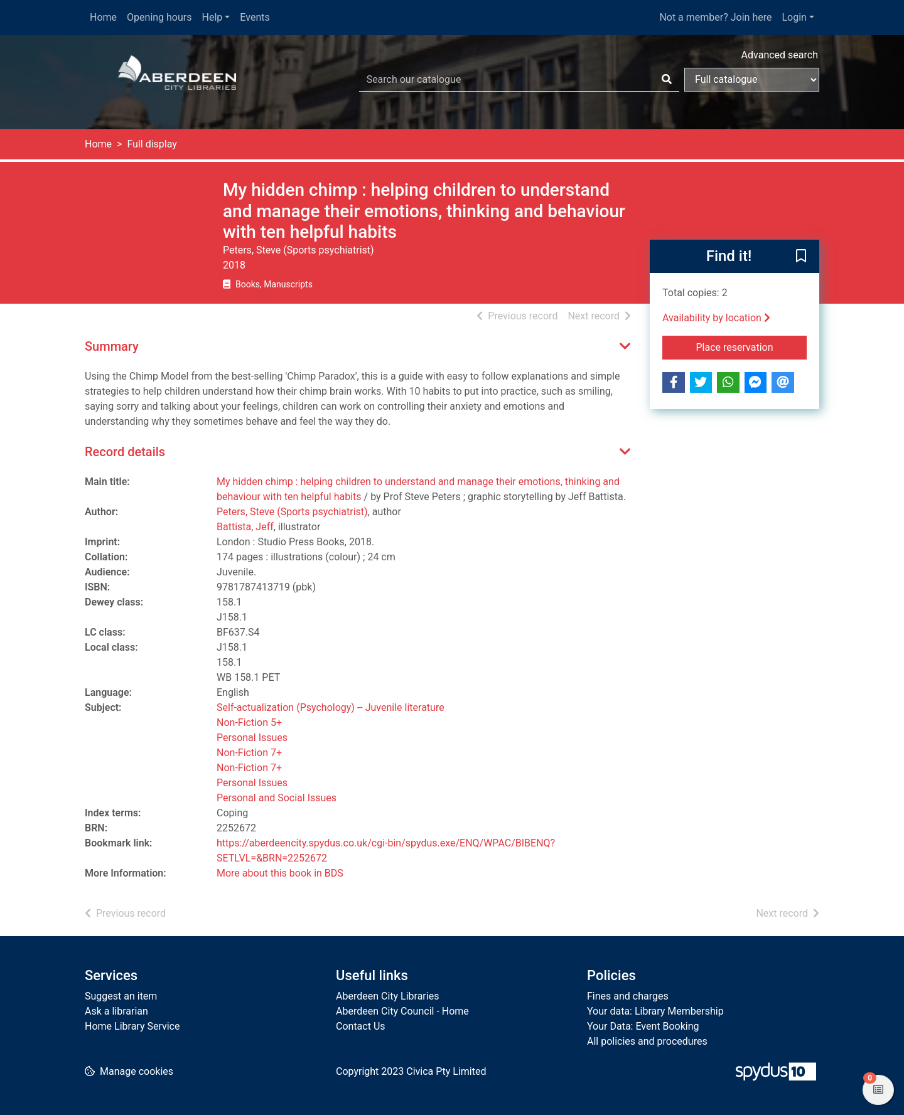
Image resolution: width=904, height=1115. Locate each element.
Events (254, 17)
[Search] (666, 80)
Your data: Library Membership (655, 1011)
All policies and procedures (647, 1041)
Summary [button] (112, 346)
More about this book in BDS (280, 873)
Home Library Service (132, 1026)
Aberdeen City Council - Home (402, 1011)
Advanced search (779, 55)
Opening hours (159, 17)
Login (794, 17)
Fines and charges (628, 996)
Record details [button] (125, 451)
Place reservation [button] (751, 346)
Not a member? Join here (715, 17)
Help (212, 17)
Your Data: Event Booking (643, 1026)
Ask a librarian (116, 1011)
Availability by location (716, 318)
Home (103, 17)
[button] (801, 256)
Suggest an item (121, 996)
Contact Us (360, 1026)
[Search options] (751, 80)
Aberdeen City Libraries (387, 996)
